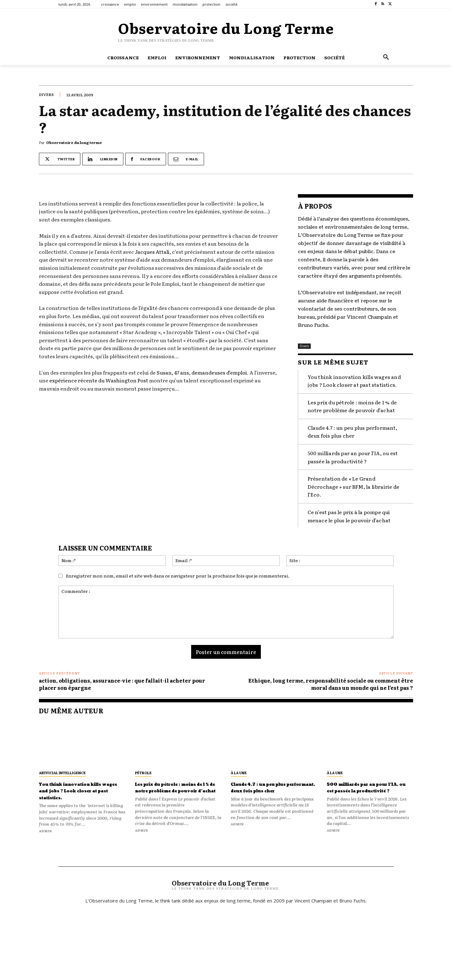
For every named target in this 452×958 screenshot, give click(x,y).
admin (45, 835)
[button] (386, 57)
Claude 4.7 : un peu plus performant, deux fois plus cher (352, 430)
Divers (46, 94)
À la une (239, 770)
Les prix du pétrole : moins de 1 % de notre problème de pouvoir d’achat (352, 404)
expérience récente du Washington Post (98, 380)
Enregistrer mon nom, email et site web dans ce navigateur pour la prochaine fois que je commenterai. (177, 574)
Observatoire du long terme (74, 142)
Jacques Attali (152, 251)
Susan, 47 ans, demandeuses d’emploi (202, 372)
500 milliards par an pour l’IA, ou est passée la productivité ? (353, 455)
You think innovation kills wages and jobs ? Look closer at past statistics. (76, 792)
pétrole (143, 770)
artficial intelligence (62, 770)
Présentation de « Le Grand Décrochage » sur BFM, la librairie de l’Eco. (353, 485)
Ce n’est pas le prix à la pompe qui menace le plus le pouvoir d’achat (349, 514)
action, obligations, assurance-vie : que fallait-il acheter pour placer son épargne (122, 682)
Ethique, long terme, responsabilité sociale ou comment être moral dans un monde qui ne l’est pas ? (330, 682)
